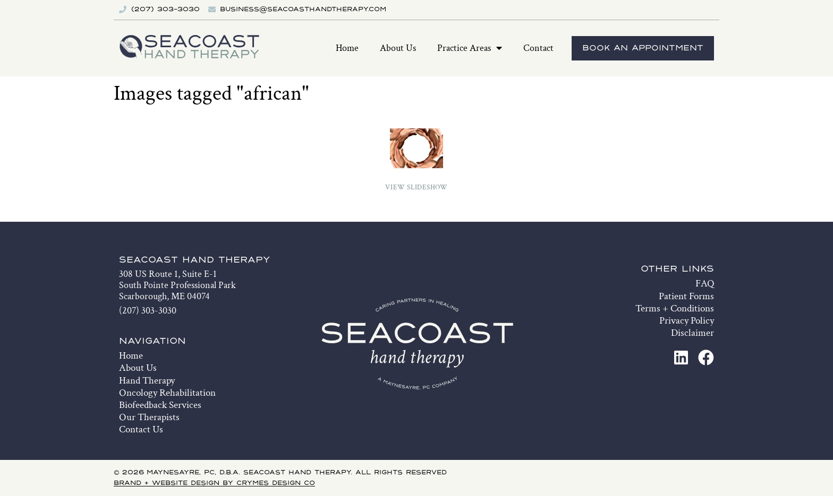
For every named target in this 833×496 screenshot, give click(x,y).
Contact (538, 48)
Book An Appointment (642, 48)
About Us (398, 48)
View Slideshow (416, 187)
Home (347, 48)
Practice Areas (469, 48)
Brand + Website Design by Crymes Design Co (214, 483)
